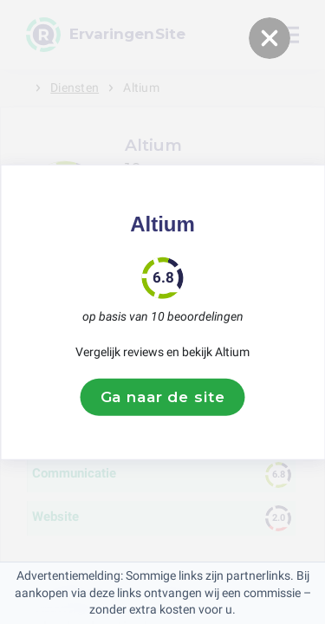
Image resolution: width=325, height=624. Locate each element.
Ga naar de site (163, 397)
